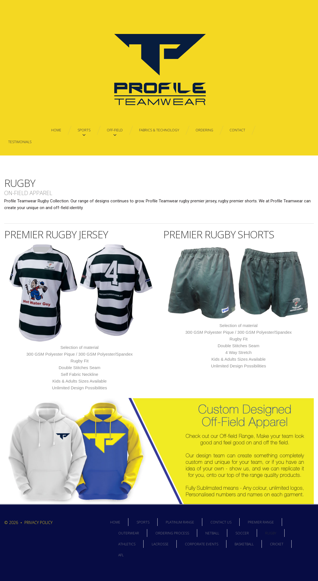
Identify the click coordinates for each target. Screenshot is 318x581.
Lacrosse (160, 544)
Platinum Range (180, 522)
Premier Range (261, 522)
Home (115, 522)
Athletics (126, 544)
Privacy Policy (38, 522)
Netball (212, 533)
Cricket (276, 544)
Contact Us (220, 522)
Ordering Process (172, 533)
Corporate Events (201, 544)
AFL (121, 555)
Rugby (270, 533)
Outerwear (128, 533)
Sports (143, 522)
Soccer (242, 533)
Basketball (244, 544)
